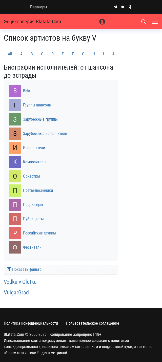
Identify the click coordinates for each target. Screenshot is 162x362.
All (10, 54)
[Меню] (156, 21)
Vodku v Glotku (20, 281)
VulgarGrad (16, 292)
